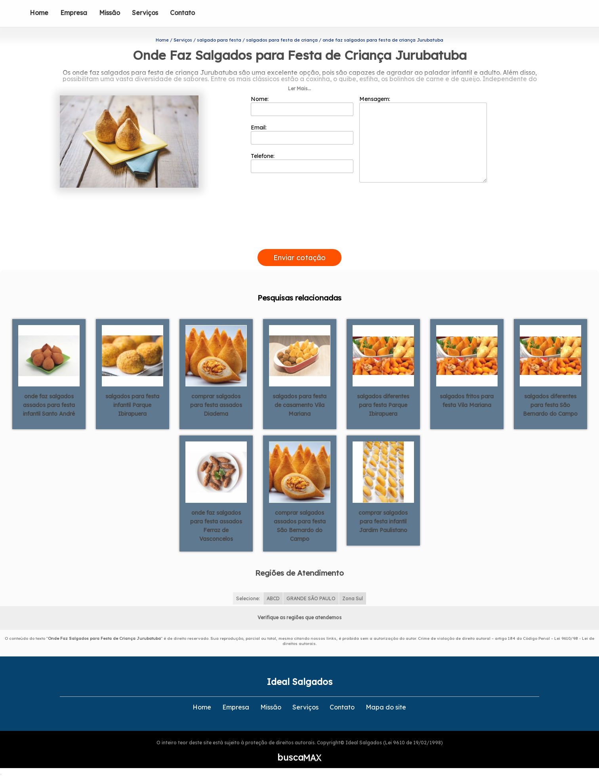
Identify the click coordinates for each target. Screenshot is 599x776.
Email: (302, 134)
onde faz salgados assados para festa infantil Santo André (49, 405)
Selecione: (248, 598)
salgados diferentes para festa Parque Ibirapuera (383, 405)
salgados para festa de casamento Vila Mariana (299, 405)
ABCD (273, 598)
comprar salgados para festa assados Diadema (216, 405)
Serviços (145, 13)
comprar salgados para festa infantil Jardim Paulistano (383, 521)
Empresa (73, 13)
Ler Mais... (299, 88)
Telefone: (302, 162)
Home (39, 13)
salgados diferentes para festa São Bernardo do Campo (550, 405)
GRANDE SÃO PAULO (311, 598)
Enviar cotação (299, 257)
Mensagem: (423, 139)
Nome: (302, 105)
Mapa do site (386, 707)
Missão (109, 13)
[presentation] (299, 240)
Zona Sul (352, 598)
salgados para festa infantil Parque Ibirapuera (132, 405)
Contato (182, 13)
